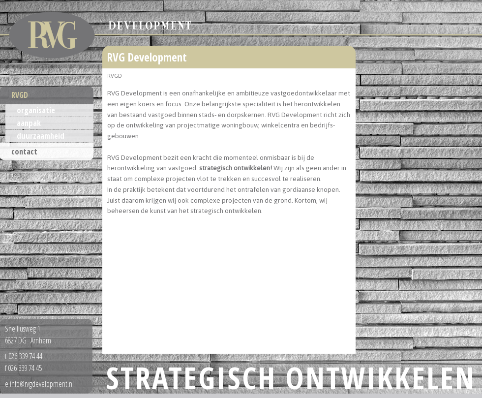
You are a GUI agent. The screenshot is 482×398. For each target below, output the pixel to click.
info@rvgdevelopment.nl (42, 383)
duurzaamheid (40, 135)
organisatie (36, 110)
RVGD (19, 95)
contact (24, 151)
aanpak (29, 123)
